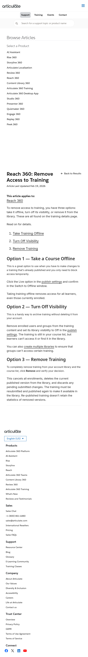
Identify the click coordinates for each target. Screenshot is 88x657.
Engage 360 (13, 114)
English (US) (16, 439)
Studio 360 (13, 98)
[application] (79, 648)
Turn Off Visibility (26, 241)
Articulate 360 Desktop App (22, 93)
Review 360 (13, 72)
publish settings (52, 281)
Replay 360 (13, 119)
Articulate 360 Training (20, 88)
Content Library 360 (18, 83)
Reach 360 (13, 78)
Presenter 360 (15, 103)
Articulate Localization (19, 67)
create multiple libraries (39, 346)
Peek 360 (12, 124)
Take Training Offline (28, 233)
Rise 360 (12, 57)
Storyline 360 (14, 62)
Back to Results (71, 173)
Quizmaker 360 (15, 108)
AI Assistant (13, 52)
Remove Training (25, 249)
